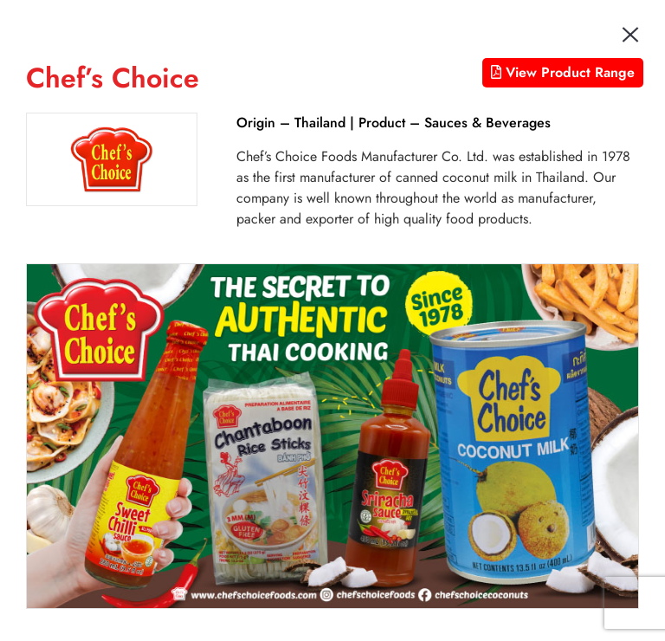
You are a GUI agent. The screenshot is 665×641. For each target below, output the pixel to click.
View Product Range (563, 72)
